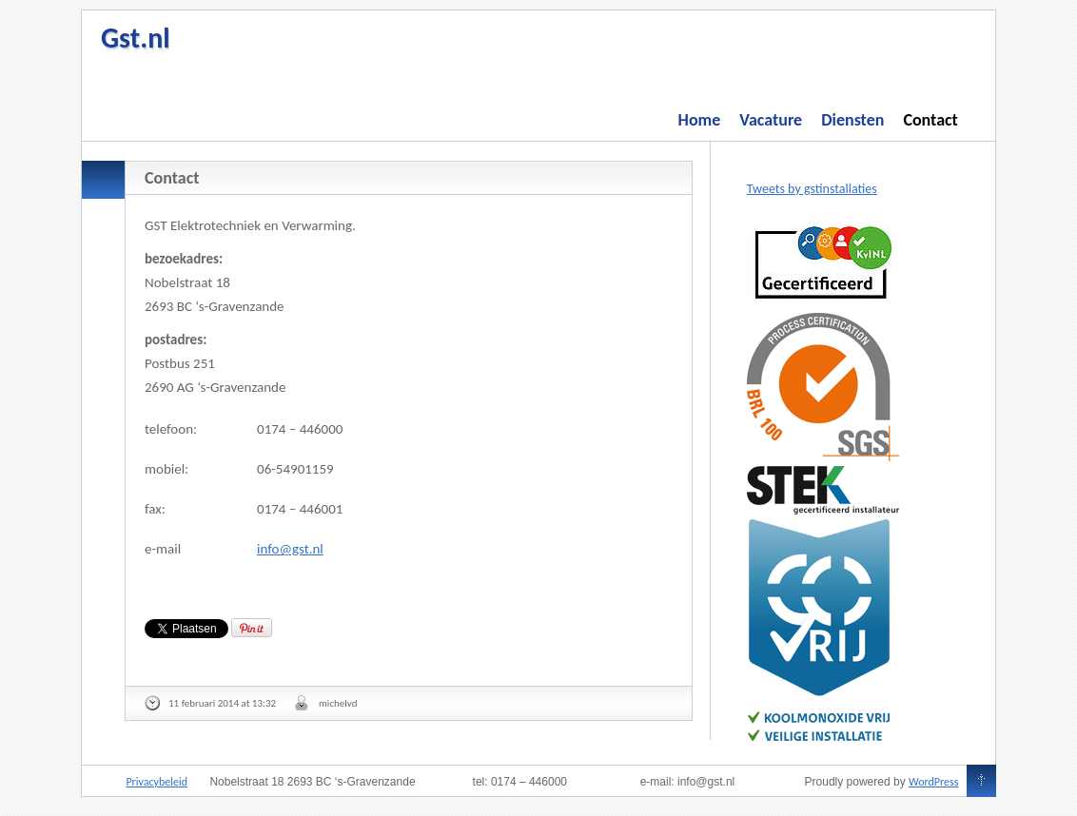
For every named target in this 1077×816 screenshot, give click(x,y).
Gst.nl (135, 37)
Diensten (852, 119)
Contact (930, 119)
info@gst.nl (290, 548)
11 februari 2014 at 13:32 (222, 703)
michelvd (338, 703)
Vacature (770, 119)
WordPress (933, 781)
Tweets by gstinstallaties (812, 189)
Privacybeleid (156, 781)
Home (699, 119)
